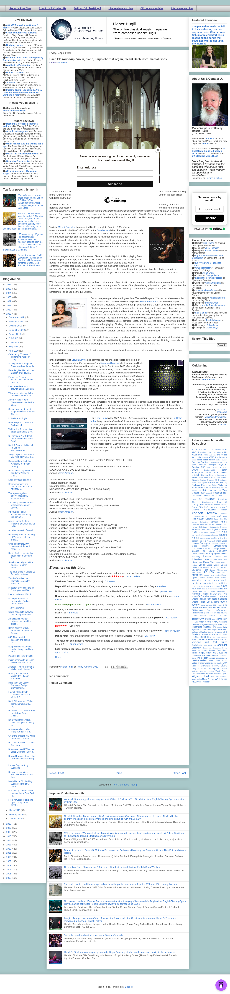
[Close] (157, 150)
